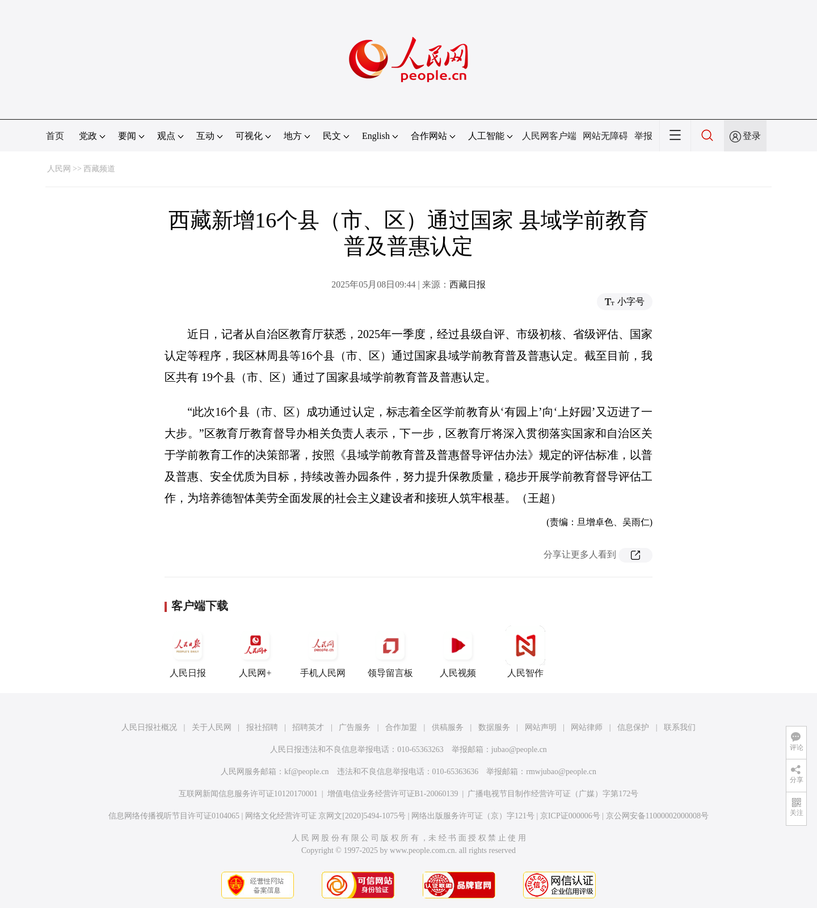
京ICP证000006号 (570, 816)
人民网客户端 (549, 136)
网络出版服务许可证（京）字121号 (472, 816)
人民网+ (255, 652)
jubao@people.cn (519, 749)
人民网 (59, 168)
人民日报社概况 (149, 727)
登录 (752, 136)
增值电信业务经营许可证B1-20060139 (392, 793)
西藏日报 (467, 284)
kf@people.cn (306, 771)
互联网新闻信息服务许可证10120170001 (248, 793)
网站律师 (587, 727)
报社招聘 (262, 727)
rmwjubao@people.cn (561, 771)
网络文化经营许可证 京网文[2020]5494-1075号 (325, 816)
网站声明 (541, 727)
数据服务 (494, 727)
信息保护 (633, 727)
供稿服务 (448, 727)
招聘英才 (308, 727)
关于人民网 (211, 727)
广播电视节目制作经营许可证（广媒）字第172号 (553, 793)
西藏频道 (99, 168)
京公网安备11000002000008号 (657, 816)
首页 (55, 136)
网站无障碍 (605, 136)
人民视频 (458, 652)
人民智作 (525, 652)
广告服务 (354, 727)
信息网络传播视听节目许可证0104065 (173, 816)
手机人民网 (323, 652)
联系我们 (680, 727)
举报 (643, 136)
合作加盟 (401, 727)
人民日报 (188, 652)
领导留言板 (390, 652)
